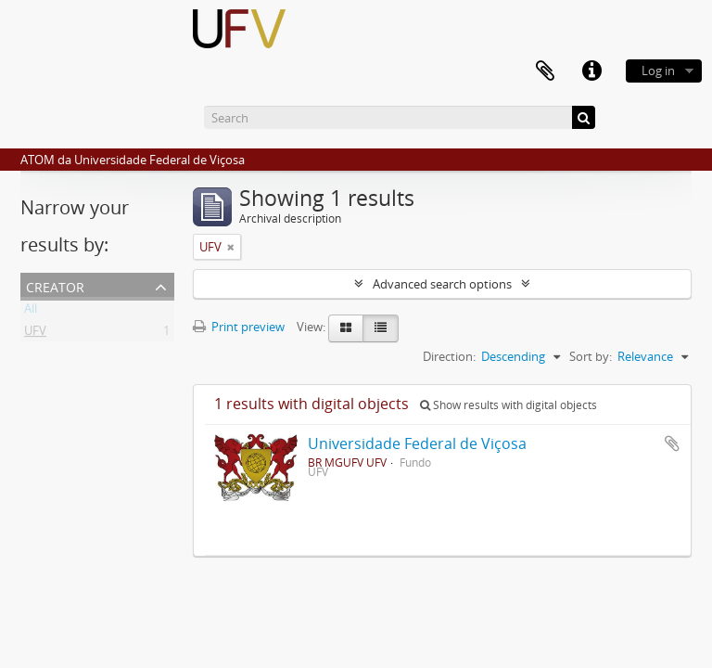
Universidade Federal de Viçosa (417, 443)
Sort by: (590, 356)
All (30, 311)
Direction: (449, 356)
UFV (35, 334)
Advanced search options (442, 284)
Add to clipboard (672, 443)
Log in (658, 70)
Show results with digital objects (508, 405)
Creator (55, 285)
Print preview (239, 326)
